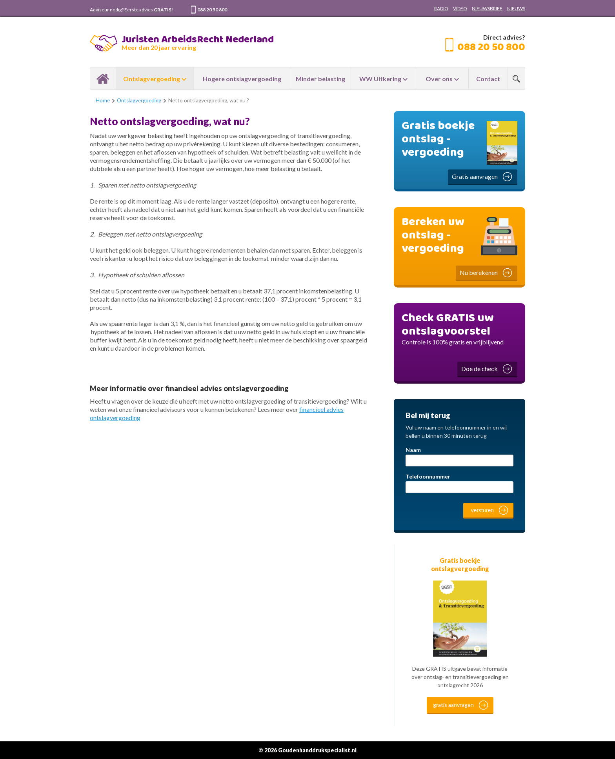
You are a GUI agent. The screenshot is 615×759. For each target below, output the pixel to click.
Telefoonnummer (428, 476)
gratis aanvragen (453, 704)
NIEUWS (516, 8)
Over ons (439, 78)
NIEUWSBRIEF (487, 8)
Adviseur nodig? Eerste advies (131, 10)
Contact (488, 78)
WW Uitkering (380, 78)
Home (103, 78)
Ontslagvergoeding (151, 78)
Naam (413, 449)
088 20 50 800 (212, 10)
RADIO (441, 8)
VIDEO (460, 8)
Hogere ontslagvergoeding (242, 78)
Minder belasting (320, 78)
